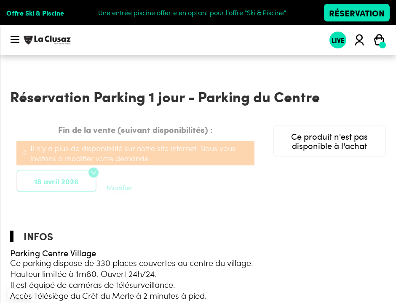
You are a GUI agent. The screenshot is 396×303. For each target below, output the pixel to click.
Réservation (357, 13)
